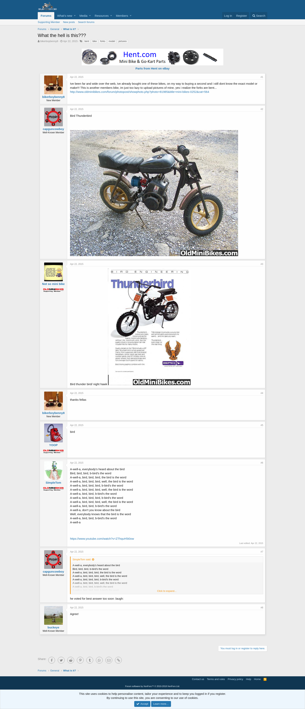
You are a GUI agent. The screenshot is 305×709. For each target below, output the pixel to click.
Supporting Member (49, 22)
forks (102, 41)
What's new (64, 15)
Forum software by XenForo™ (152, 686)
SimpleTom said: (82, 559)
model (112, 41)
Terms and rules (216, 679)
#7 (262, 551)
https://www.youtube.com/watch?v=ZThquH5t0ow (102, 538)
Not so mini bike (53, 284)
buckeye (53, 627)
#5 (262, 425)
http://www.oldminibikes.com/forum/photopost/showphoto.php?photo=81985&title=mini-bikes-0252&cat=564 (139, 91)
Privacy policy (235, 679)
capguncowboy (53, 129)
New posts (69, 22)
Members (122, 15)
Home (257, 679)
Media (84, 15)
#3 (262, 264)
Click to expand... (167, 591)
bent (86, 41)
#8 (262, 607)
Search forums (86, 22)
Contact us (198, 679)
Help (248, 679)
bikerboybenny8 (49, 41)
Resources (102, 15)
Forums (46, 15)
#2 (262, 109)
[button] (75, 15)
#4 (262, 393)
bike (94, 41)
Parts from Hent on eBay (152, 68)
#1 (262, 77)
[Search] (258, 15)
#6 (262, 462)
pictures (122, 41)
